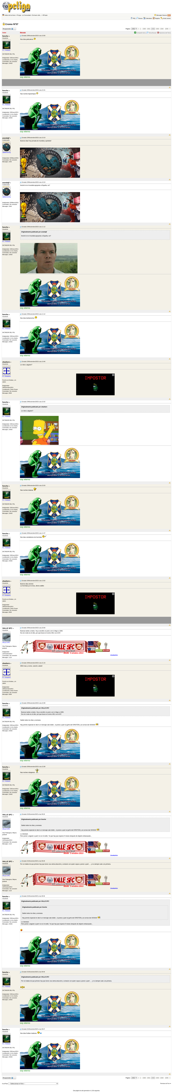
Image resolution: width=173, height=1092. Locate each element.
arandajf (6, 138)
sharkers (6, 362)
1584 (162, 29)
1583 (157, 29)
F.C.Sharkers (6, 376)
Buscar (139, 18)
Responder (7, 29)
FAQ (134, 18)
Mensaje (23, 32)
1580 (144, 29)
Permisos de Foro (165, 1083)
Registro (157, 18)
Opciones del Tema (164, 33)
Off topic (45, 15)
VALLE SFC (7, 628)
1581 (148, 29)
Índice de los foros (10, 15)
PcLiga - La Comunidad (24, 15)
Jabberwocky (6, 152)
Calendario (147, 18)
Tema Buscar (151, 33)
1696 (166, 29)
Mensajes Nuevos (161, 15)
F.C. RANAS (6, 50)
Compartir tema (140, 33)
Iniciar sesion (167, 18)
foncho (6, 36)
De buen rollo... (36, 15)
